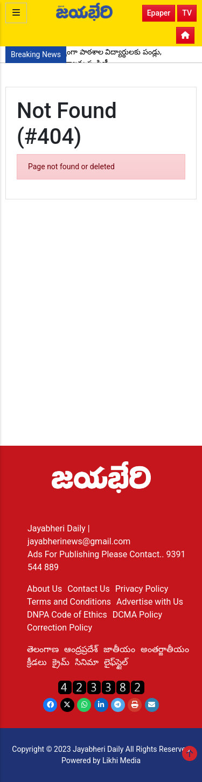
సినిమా (87, 662)
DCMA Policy (137, 615)
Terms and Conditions (69, 602)
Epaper (159, 13)
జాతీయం (119, 649)
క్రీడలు (37, 662)
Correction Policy (59, 627)
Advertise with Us (149, 602)
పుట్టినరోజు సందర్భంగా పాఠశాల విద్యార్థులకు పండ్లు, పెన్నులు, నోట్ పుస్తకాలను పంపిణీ (86, 57)
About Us (44, 589)
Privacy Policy (142, 589)
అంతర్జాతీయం (165, 649)
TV (187, 13)
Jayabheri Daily (57, 528)
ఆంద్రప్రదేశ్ (81, 649)
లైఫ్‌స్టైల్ (116, 662)
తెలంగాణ (43, 649)
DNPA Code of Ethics (67, 615)
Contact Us (88, 589)
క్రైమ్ (60, 662)
